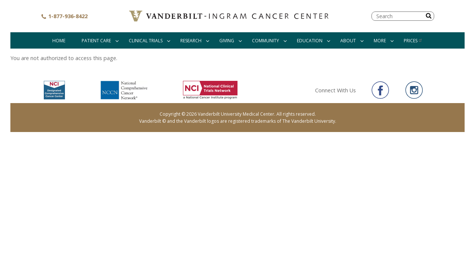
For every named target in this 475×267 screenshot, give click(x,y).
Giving (226, 40)
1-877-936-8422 (64, 16)
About (348, 40)
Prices (413, 40)
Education (309, 40)
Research (191, 40)
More (380, 40)
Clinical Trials (146, 40)
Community (265, 40)
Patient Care (96, 40)
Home (58, 40)
